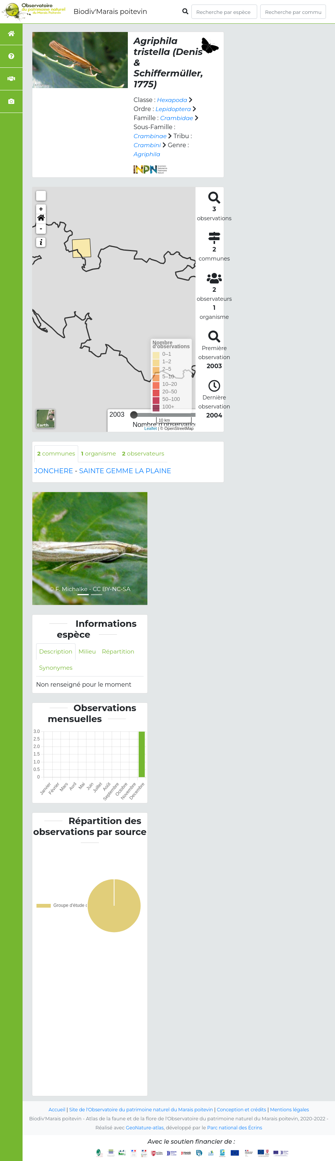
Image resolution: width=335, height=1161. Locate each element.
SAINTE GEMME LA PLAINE (125, 471)
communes (57, 453)
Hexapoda (172, 100)
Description (56, 652)
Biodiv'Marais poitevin (110, 12)
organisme (101, 453)
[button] (41, 219)
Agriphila (147, 154)
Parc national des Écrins (235, 1128)
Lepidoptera (174, 109)
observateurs (148, 453)
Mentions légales (294, 1110)
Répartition (121, 652)
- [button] (41, 228)
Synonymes (56, 669)
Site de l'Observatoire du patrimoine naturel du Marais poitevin (139, 1110)
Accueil (52, 1110)
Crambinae (150, 136)
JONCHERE (53, 471)
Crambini (147, 145)
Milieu (89, 652)
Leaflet (150, 428)
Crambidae (177, 118)
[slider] (134, 415)
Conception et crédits (244, 1110)
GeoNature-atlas (143, 1128)
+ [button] (41, 209)
